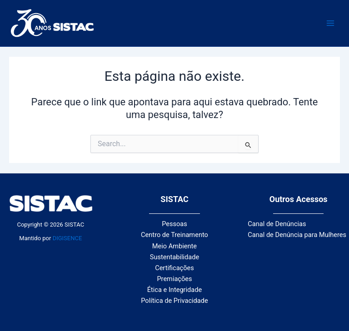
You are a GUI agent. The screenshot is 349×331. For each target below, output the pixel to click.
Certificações (174, 268)
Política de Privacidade (174, 300)
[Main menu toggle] (330, 23)
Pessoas (174, 224)
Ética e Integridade (174, 290)
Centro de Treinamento (174, 235)
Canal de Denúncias (277, 224)
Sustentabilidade (174, 257)
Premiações (174, 279)
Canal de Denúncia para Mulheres (297, 235)
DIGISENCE (67, 238)
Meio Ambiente (174, 246)
